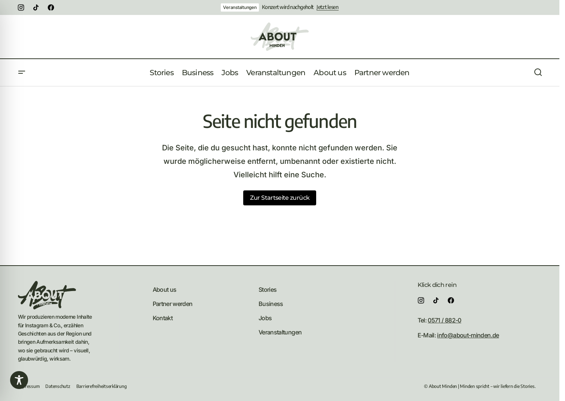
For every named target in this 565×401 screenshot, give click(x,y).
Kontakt (163, 318)
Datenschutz (57, 386)
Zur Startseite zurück (280, 197)
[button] (22, 72)
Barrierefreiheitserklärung (101, 386)
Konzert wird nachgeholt (288, 7)
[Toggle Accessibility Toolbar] (19, 380)
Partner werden (173, 303)
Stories (268, 289)
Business (271, 303)
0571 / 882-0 (444, 320)
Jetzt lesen (328, 7)
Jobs (265, 318)
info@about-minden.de (468, 335)
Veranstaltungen (239, 7)
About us (165, 289)
